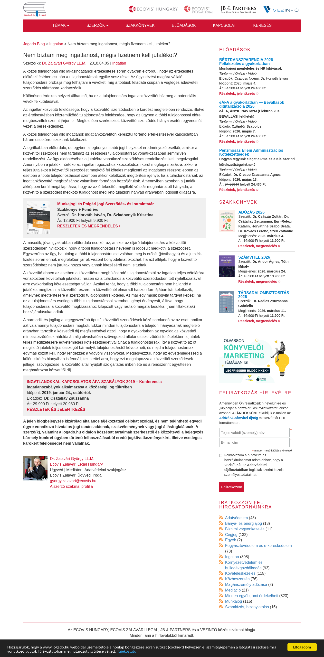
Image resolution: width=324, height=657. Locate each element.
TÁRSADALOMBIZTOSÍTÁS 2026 (263, 295)
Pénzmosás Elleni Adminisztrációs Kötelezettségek (251, 152)
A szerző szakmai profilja (71, 486)
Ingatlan (119, 63)
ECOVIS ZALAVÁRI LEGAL (134, 630)
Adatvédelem (236, 518)
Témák (60, 25)
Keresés (262, 25)
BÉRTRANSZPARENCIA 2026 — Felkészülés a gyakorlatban (248, 62)
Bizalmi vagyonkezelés (245, 529)
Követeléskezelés (240, 573)
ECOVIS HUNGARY (90, 630)
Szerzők (97, 25)
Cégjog (231, 535)
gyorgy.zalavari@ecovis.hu (73, 481)
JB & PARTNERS (176, 630)
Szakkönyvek (139, 25)
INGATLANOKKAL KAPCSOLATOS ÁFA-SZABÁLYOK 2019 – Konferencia (94, 382)
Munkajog (233, 601)
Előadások (184, 25)
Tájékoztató (126, 651)
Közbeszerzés (237, 579)
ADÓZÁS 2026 (251, 212)
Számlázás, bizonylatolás (247, 607)
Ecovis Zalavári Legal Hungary (76, 464)
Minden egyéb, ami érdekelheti (251, 596)
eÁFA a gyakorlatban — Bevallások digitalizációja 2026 (251, 104)
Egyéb (230, 540)
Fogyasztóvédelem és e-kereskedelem (258, 546)
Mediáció (233, 590)
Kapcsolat (224, 25)
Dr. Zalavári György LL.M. (64, 63)
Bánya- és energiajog (243, 523)
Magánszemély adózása (246, 584)
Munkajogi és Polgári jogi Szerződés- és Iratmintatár (105, 204)
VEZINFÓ (208, 630)
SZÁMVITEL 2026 (254, 257)
